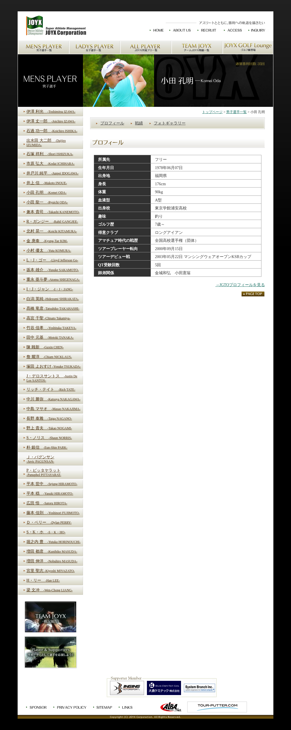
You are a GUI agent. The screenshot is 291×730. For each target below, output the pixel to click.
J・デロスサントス (51, 378)
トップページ (212, 112)
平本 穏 (49, 493)
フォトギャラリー (170, 123)
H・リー (43, 580)
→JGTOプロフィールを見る (240, 285)
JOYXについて (181, 30)
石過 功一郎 (51, 131)
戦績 (139, 123)
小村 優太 (48, 250)
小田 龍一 (47, 202)
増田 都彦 (51, 551)
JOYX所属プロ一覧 (145, 47)
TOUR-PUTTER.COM (217, 707)
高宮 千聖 (48, 318)
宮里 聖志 (50, 571)
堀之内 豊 (53, 542)
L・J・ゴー (52, 260)
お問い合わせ (257, 30)
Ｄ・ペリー (49, 522)
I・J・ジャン (49, 289)
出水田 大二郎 (46, 142)
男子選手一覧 (43, 47)
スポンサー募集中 (37, 707)
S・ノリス (49, 438)
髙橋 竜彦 (52, 308)
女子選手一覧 (94, 47)
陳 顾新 (45, 347)
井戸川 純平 (52, 173)
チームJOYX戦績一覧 (197, 47)
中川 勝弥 (53, 399)
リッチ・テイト (50, 389)
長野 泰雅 (49, 418)
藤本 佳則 (53, 513)
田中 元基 (50, 337)
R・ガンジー (52, 221)
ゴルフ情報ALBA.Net (171, 707)
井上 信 (46, 183)
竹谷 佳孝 (51, 328)
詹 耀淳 (49, 357)
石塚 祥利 (49, 154)
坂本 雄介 (52, 270)
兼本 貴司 (53, 212)
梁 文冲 (49, 590)
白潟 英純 (52, 299)
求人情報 (207, 30)
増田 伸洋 (51, 561)
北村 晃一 (51, 231)
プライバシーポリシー (70, 707)
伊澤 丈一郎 (50, 121)
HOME (157, 30)
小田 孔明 (46, 192)
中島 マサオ (53, 409)
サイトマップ (103, 707)
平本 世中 (51, 484)
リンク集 (126, 707)
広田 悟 (46, 503)
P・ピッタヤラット (43, 472)
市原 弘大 (50, 163)
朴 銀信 (46, 447)
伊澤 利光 (50, 111)
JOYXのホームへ (55, 25)
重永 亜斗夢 (53, 279)
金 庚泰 (47, 241)
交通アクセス (233, 30)
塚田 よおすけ (53, 366)
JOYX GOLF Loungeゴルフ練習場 (248, 47)
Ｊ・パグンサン (40, 459)
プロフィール (112, 123)
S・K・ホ (45, 532)
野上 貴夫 (49, 428)
